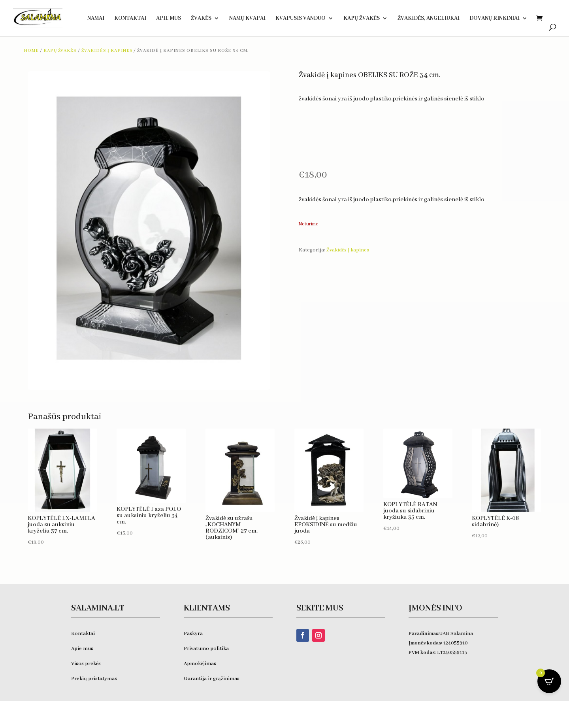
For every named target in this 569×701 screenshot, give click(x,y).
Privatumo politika (206, 648)
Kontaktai (130, 18)
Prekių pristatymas (94, 678)
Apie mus (82, 648)
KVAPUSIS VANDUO (300, 18)
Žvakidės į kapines (106, 50)
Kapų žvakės (361, 18)
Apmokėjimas (200, 663)
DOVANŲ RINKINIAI (494, 18)
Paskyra (193, 633)
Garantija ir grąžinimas (211, 678)
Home (31, 50)
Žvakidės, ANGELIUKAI (429, 18)
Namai (95, 18)
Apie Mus (168, 18)
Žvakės (201, 18)
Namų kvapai (247, 18)
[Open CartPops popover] (549, 681)
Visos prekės (86, 663)
